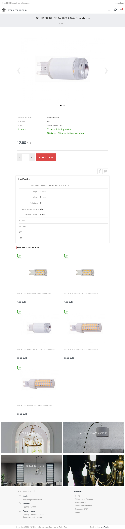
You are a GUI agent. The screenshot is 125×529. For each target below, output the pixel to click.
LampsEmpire (14, 10)
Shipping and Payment (84, 499)
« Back (61, 24)
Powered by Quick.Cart (58, 527)
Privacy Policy (80, 502)
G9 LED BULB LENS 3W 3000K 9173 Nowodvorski (36, 349)
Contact (78, 512)
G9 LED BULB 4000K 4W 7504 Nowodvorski (81, 293)
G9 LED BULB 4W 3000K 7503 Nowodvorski (34, 293)
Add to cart (46, 157)
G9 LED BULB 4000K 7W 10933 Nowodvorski (34, 405)
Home (77, 496)
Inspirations (119, 3)
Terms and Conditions (84, 505)
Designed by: (99, 527)
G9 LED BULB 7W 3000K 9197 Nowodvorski (81, 349)
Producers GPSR (81, 509)
